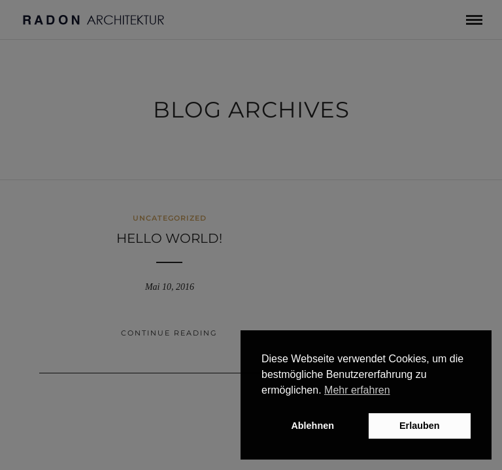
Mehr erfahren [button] (357, 390)
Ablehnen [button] (312, 425)
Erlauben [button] (419, 425)
